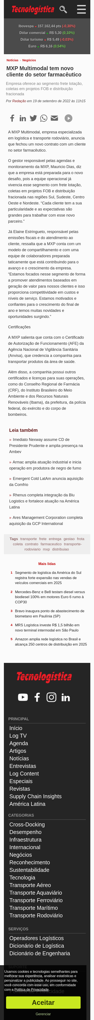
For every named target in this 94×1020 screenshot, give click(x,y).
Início (16, 728)
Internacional (25, 847)
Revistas (20, 789)
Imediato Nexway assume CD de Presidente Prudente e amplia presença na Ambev (46, 445)
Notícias (12, 60)
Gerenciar (43, 1014)
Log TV (18, 736)
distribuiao (60, 549)
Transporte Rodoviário (36, 915)
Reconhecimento (30, 862)
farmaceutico (51, 544)
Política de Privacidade (31, 989)
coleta (18, 544)
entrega (55, 539)
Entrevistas (23, 766)
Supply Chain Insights (36, 796)
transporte (28, 539)
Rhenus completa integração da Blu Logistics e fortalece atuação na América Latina (44, 501)
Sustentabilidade (29, 870)
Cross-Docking (27, 824)
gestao (69, 539)
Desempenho (26, 832)
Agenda (19, 743)
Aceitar (43, 1002)
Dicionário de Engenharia (40, 953)
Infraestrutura (26, 840)
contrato (31, 544)
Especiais (21, 781)
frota (80, 539)
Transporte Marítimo (34, 908)
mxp (46, 549)
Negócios (29, 60)
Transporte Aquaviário (36, 893)
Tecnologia (22, 877)
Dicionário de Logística (37, 946)
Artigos (18, 751)
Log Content (24, 774)
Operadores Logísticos (37, 938)
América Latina (28, 804)
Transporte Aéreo (30, 885)
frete (42, 539)
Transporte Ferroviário (36, 900)
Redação (19, 101)
